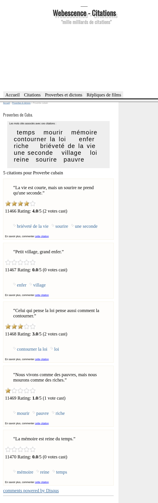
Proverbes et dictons (63, 94)
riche (21, 146)
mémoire (84, 132)
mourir (53, 132)
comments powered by (31, 490)
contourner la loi (40, 139)
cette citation (42, 236)
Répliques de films (104, 94)
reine (21, 159)
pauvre (74, 159)
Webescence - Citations (84, 12)
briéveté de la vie (68, 146)
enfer (87, 139)
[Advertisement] (84, 57)
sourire (46, 159)
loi (93, 152)
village (72, 152)
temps (26, 132)
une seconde (33, 152)
